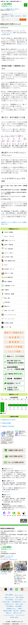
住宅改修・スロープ (9, 604)
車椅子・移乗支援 (19, 597)
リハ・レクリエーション (9, 615)
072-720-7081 (7, 557)
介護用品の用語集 (6, 423)
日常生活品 (22, 610)
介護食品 (20, 608)
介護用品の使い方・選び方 (8, 419)
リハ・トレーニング (20, 615)
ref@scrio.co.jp (13, 559)
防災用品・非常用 (14, 617)
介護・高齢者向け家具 (16, 601)
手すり (24, 601)
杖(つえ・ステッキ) (19, 595)
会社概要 (8, 621)
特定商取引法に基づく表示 (17, 621)
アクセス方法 (3, 573)
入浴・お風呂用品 (9, 599)
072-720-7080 (9, 556)
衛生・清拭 (16, 610)
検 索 (23, 19)
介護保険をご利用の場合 (8, 426)
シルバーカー (18, 16)
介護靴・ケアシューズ (9, 597)
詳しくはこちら (6, 491)
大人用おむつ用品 (6, 601)
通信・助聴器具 (18, 606)
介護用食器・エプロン (11, 608)
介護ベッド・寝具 (19, 604)
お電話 (17, 577)
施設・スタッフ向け (18, 612)
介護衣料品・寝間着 (7, 610)
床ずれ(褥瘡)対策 (9, 606)
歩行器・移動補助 (9, 594)
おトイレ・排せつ (19, 599)
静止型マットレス (22, 44)
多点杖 (12, 16)
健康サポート (9, 612)
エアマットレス (7, 33)
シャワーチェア (5, 16)
